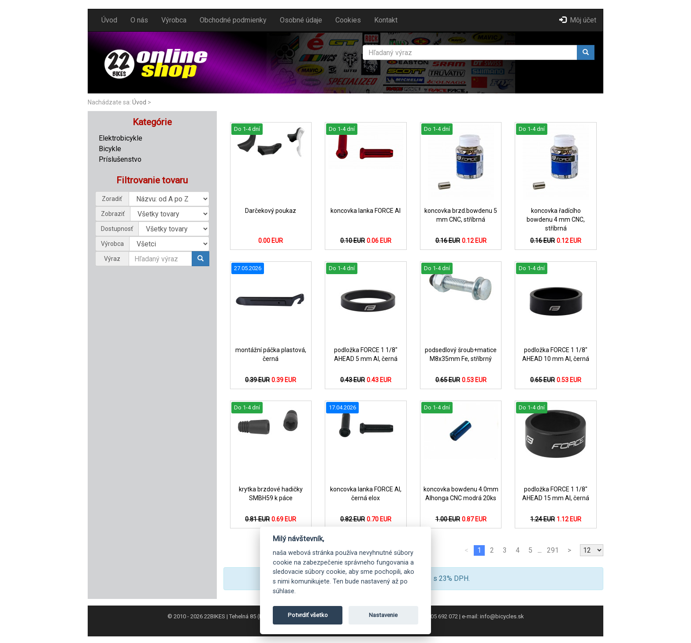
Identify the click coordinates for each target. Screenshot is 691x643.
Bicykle (110, 149)
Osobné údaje (301, 20)
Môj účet (577, 20)
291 (553, 550)
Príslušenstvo (120, 159)
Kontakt (386, 20)
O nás (139, 20)
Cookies (348, 20)
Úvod (109, 20)
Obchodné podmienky (233, 20)
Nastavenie (383, 615)
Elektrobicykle (120, 138)
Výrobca (173, 20)
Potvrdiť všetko (308, 615)
